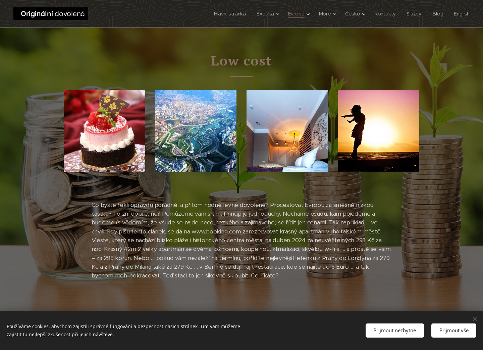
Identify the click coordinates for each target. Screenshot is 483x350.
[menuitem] (231, 13)
